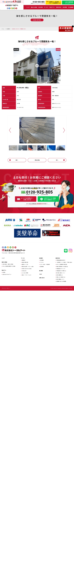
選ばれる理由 (34, 7)
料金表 (4, 555)
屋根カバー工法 (25, 547)
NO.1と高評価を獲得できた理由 (9, 549)
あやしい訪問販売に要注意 (61, 547)
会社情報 (65, 7)
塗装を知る (58, 7)
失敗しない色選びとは (60, 560)
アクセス (42, 545)
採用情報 (42, 550)
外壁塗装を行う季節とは (61, 554)
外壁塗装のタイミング (60, 552)
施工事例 (41, 7)
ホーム (3, 28)
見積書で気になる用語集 (61, 564)
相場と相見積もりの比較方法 (62, 550)
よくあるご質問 (25, 556)
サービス (46, 7)
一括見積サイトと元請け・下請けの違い (64, 545)
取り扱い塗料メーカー (60, 556)
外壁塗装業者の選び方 (60, 543)
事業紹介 (23, 543)
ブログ (40, 557)
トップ (28, 7)
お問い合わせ (42, 561)
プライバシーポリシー (6, 571)
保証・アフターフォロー (27, 558)
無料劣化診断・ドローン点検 (27, 550)
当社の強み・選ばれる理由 (8, 547)
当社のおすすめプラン (7, 557)
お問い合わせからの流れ (27, 552)
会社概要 (42, 543)
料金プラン (52, 7)
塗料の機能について (60, 562)
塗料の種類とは (59, 558)
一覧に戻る (37, 443)
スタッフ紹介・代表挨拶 (45, 547)
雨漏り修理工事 (25, 545)
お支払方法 (24, 554)
